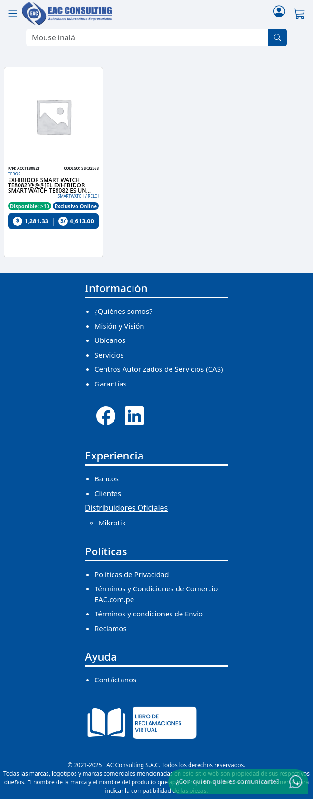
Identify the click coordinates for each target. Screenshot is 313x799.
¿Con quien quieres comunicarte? (227, 781)
